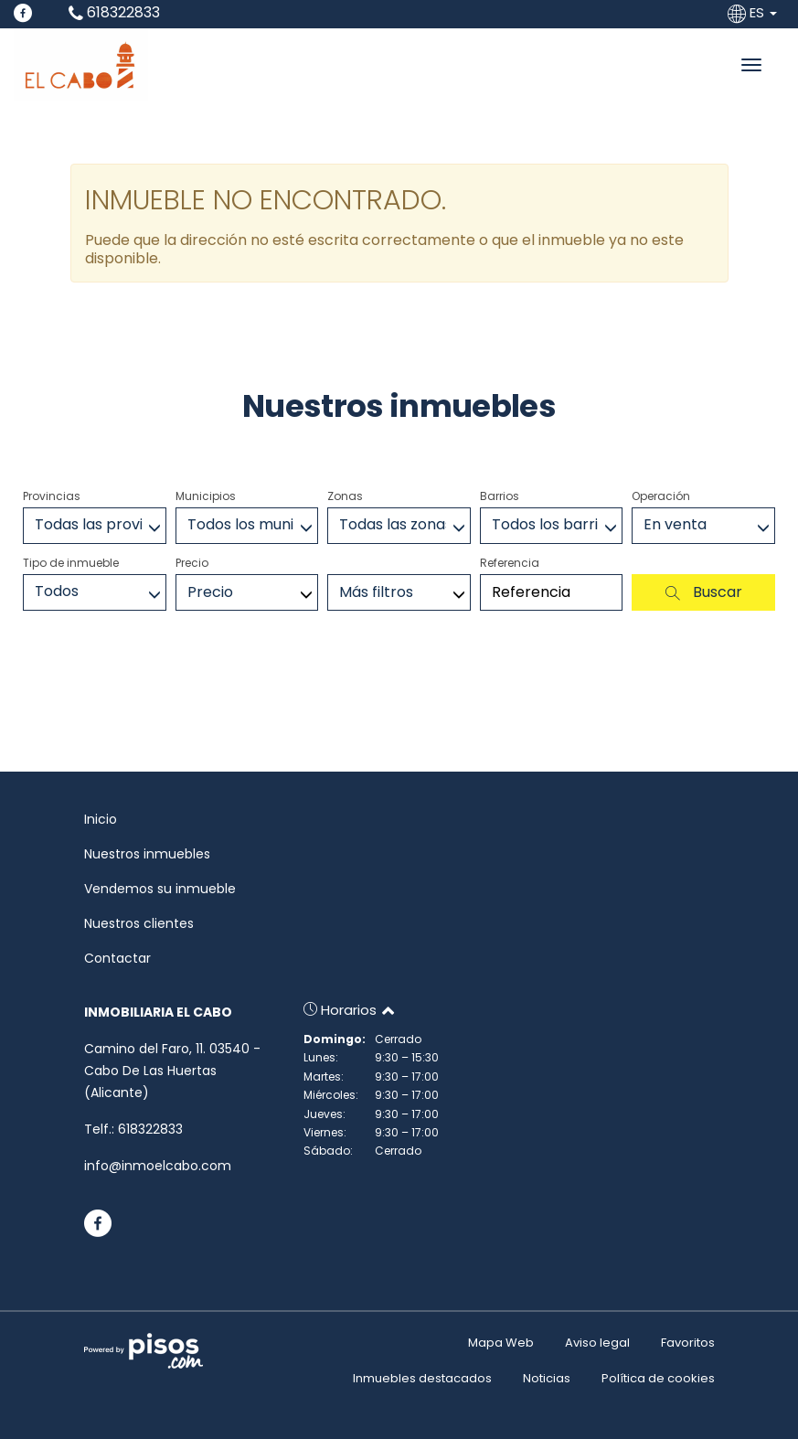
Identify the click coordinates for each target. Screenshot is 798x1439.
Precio (192, 562)
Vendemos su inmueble (160, 888)
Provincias (51, 496)
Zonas (345, 496)
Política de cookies (658, 1378)
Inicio (100, 819)
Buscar (703, 591)
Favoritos (688, 1342)
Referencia (509, 562)
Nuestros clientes (139, 923)
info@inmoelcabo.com (157, 1166)
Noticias (546, 1378)
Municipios (206, 496)
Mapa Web (501, 1342)
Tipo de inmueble (71, 562)
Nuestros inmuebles (147, 854)
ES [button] (754, 12)
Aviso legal (597, 1342)
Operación (661, 496)
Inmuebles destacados (422, 1378)
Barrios (499, 496)
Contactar (117, 958)
